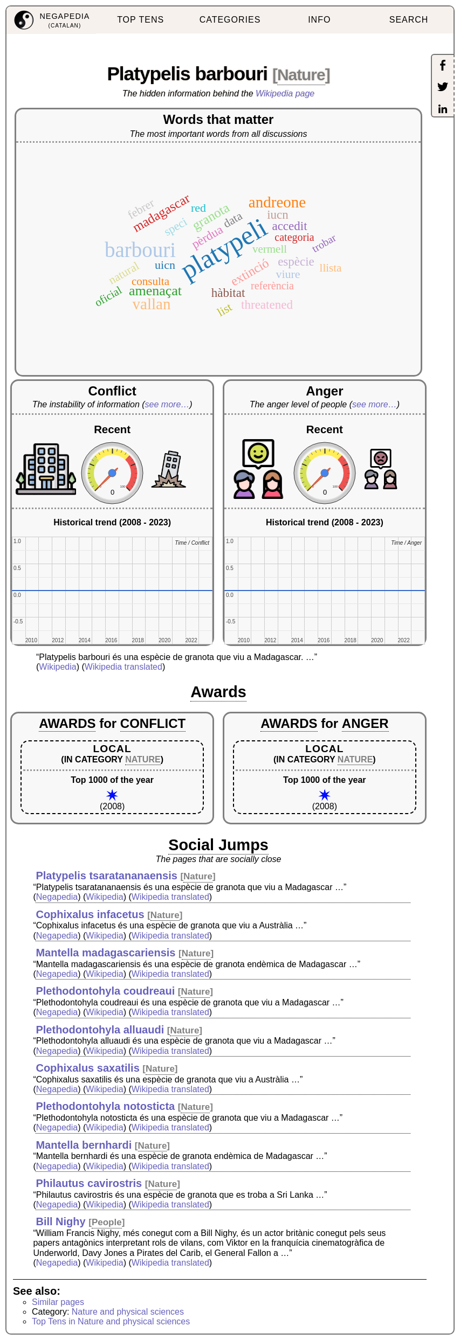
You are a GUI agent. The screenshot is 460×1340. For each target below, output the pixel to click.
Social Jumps (218, 844)
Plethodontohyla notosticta (105, 1106)
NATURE (142, 759)
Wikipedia (57, 666)
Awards (218, 691)
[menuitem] (51, 20)
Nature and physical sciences (128, 1311)
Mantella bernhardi (84, 1145)
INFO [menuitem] (319, 19)
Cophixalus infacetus (90, 914)
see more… (167, 404)
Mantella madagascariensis (105, 953)
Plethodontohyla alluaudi (100, 1030)
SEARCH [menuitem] (409, 19)
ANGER (365, 723)
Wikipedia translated (123, 666)
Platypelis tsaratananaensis (106, 875)
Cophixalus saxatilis (87, 1068)
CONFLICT (153, 723)
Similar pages (58, 1302)
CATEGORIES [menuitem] (230, 19)
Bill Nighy (60, 1221)
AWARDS (67, 723)
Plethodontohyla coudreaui (105, 991)
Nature (301, 75)
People (107, 1222)
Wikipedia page (285, 93)
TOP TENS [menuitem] (140, 19)
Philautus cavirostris (89, 1183)
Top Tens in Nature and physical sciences (111, 1321)
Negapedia (57, 896)
